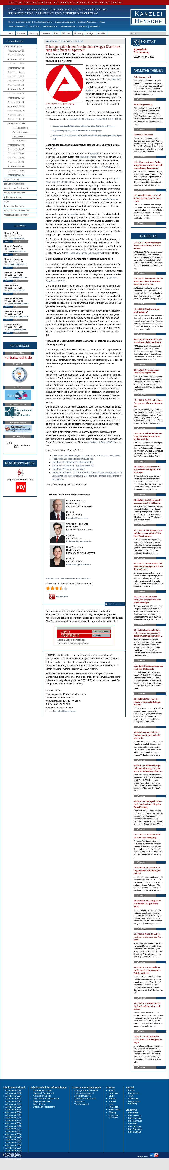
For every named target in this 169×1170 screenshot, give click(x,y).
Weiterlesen (141, 99)
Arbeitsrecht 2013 (16, 106)
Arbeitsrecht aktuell (23, 22)
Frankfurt (21, 33)
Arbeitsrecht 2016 (16, 93)
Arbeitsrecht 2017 (16, 89)
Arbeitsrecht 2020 (16, 76)
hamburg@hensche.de (17, 264)
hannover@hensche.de (18, 277)
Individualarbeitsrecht (84, 1093)
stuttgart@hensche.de (17, 329)
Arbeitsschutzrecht (82, 1096)
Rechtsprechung (20, 128)
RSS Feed (113, 1107)
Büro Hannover (135, 1121)
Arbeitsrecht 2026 (16, 51)
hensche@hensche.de (77, 518)
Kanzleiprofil (94, 26)
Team (130, 1096)
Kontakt (112, 1101)
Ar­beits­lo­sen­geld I (88, 157)
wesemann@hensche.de (78, 564)
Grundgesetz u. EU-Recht (86, 1090)
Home (10, 22)
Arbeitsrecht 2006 (16, 153)
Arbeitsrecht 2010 (16, 119)
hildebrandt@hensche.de (78, 541)
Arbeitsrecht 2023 (16, 63)
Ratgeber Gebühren (68, 26)
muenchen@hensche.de (18, 303)
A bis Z (112, 1090)
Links (111, 1104)
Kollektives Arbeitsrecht (85, 1098)
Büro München (134, 1126)
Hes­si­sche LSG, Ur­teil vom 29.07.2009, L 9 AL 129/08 (95, 119)
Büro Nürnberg (135, 1129)
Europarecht (18, 136)
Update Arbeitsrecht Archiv (16, 215)
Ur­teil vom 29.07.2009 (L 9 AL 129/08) (84, 253)
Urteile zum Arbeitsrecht (87, 22)
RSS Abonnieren (114, 604)
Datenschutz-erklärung (134, 1102)
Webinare (83, 26)
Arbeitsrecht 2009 (16, 123)
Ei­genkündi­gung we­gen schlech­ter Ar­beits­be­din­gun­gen (77, 131)
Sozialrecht (79, 1101)
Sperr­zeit (116, 79)
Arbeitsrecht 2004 (16, 162)
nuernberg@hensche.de (18, 316)
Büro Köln (132, 1123)
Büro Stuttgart (134, 1132)
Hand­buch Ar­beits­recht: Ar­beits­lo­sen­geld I (72, 462)
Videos (7, 201)
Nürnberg (78, 33)
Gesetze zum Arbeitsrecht (65, 22)
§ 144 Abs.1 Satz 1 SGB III (101, 442)
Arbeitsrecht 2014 (16, 102)
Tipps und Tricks (11, 179)
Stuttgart (90, 33)
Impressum (133, 1098)
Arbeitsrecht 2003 (16, 166)
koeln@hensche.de (16, 290)
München (66, 33)
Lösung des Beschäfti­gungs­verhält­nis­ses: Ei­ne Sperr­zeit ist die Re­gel (84, 126)
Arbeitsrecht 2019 (16, 81)
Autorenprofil (58, 596)
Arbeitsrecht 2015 (16, 98)
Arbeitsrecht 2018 (16, 85)
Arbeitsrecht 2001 (16, 175)
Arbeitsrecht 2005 (16, 158)
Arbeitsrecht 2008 (16, 145)
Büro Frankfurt (134, 1115)
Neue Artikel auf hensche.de (46, 1098)
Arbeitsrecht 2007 (16, 149)
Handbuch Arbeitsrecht (43, 22)
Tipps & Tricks (34, 26)
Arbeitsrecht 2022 (16, 68)
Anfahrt (7, 241)
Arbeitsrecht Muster (50, 26)
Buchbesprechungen (42, 1090)
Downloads (114, 1093)
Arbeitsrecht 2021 (16, 72)
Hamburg (33, 33)
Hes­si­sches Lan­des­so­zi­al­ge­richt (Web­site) (73, 458)
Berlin (11, 33)
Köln (56, 33)
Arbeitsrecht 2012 (16, 111)
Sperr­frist (90, 90)
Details (17, 241)
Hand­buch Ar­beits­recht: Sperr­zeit (68, 469)
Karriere (112, 1098)
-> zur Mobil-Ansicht (14, 41)
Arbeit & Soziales (20, 132)
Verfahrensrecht (81, 1104)
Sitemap (112, 1112)
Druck (111, 1096)
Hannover (46, 33)
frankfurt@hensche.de (17, 251)
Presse (102, 22)
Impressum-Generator (16, 26)
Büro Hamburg (134, 1118)
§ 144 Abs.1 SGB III (101, 167)
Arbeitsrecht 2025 (16, 55)
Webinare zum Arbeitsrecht (16, 210)
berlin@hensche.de (16, 238)
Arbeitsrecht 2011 (16, 115)
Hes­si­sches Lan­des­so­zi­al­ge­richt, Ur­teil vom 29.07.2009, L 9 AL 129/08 (86, 455)
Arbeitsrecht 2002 (16, 170)
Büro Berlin (133, 1112)
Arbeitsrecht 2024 (16, 59)
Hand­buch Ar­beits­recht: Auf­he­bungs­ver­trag (73, 465)
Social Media (115, 1109)
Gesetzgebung (19, 140)
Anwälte (101, 33)
